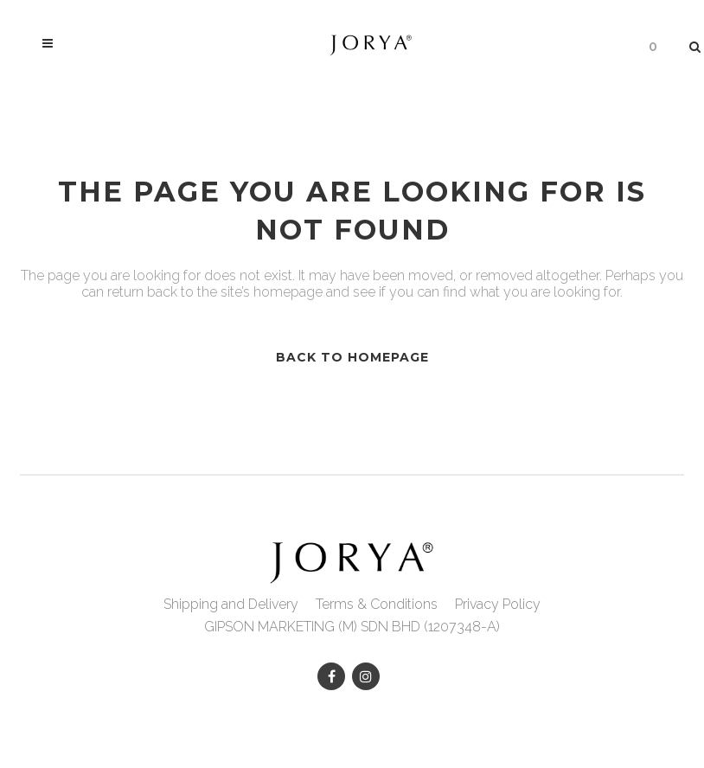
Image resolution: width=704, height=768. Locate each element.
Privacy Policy (498, 604)
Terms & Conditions (377, 604)
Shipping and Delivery (230, 604)
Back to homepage (352, 357)
